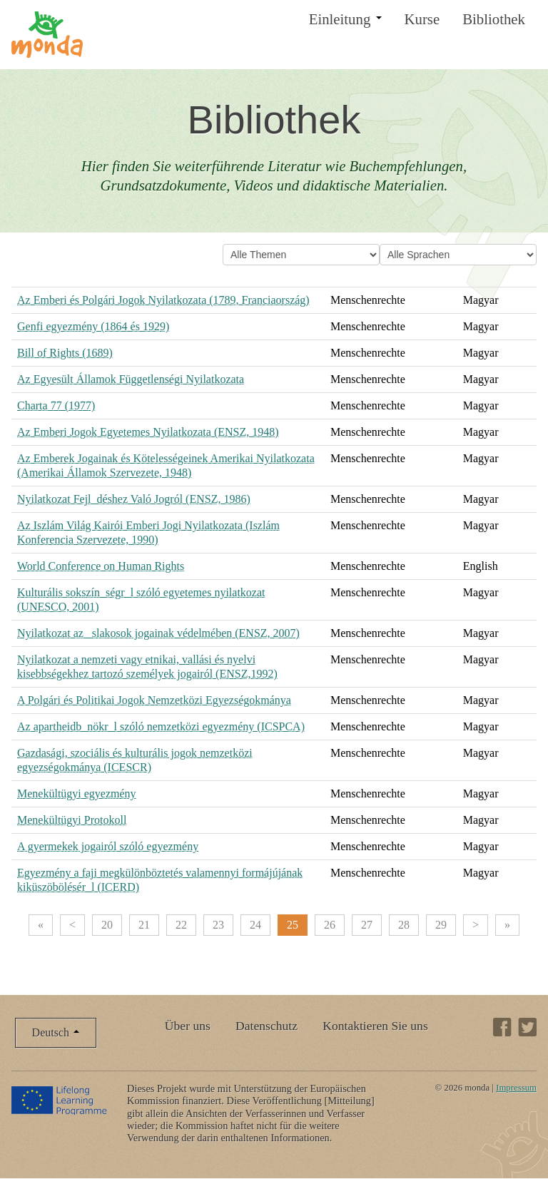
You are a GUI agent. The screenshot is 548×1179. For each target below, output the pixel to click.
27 (366, 925)
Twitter (527, 1027)
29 (441, 925)
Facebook (502, 1027)
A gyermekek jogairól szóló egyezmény (107, 846)
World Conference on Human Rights (100, 566)
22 (181, 925)
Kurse (422, 19)
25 (292, 925)
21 (144, 925)
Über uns (187, 1026)
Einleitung (345, 19)
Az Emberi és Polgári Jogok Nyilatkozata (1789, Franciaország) (163, 300)
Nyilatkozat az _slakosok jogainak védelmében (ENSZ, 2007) (158, 633)
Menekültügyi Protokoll (71, 820)
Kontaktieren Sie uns (375, 1026)
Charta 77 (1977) (56, 405)
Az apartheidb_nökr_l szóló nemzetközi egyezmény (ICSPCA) (161, 726)
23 (218, 925)
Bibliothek (493, 19)
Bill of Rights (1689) (65, 353)
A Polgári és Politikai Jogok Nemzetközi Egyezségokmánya (154, 700)
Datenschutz (266, 1026)
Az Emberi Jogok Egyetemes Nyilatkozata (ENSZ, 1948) (148, 432)
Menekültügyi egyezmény (76, 793)
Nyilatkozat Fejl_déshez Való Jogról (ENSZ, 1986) (133, 499)
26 (329, 925)
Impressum (516, 1088)
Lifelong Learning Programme (60, 1100)
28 (404, 925)
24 (255, 925)
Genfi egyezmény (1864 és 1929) (93, 326)
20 (107, 925)
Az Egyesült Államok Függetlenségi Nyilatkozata (130, 379)
